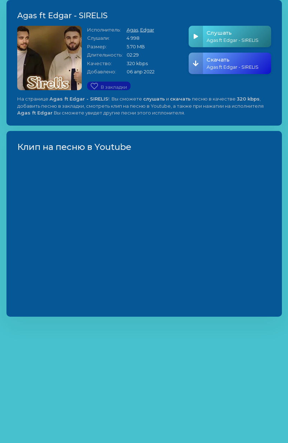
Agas (132, 30)
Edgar (147, 30)
